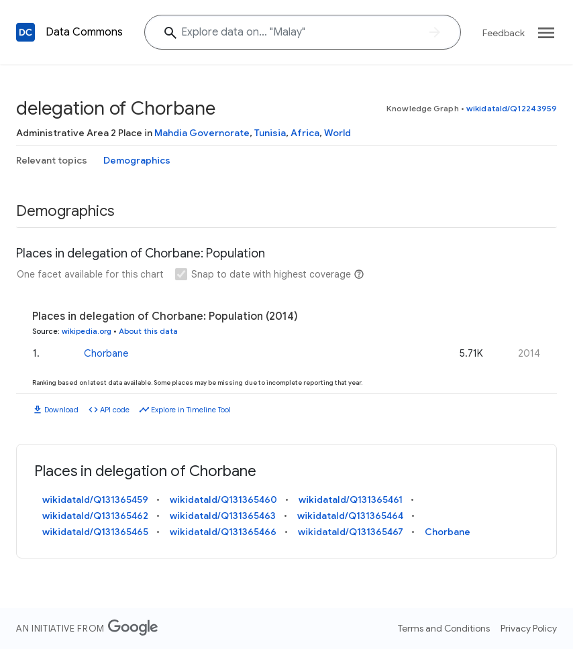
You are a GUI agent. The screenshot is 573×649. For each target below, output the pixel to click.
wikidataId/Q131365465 (95, 532)
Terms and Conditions (444, 628)
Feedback (503, 33)
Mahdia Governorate (202, 133)
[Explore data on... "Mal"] (302, 32)
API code (114, 409)
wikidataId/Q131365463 (223, 516)
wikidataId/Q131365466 (223, 532)
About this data (148, 331)
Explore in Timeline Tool (191, 409)
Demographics (136, 160)
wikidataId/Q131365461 (351, 499)
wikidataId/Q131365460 (223, 499)
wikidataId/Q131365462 (95, 516)
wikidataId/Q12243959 (511, 108)
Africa (305, 133)
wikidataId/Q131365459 (95, 499)
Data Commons (84, 32)
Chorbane (106, 353)
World (337, 133)
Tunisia (270, 133)
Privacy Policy (529, 628)
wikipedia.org (86, 331)
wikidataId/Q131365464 (350, 516)
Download (61, 409)
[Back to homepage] (25, 32)
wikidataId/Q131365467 (350, 532)
